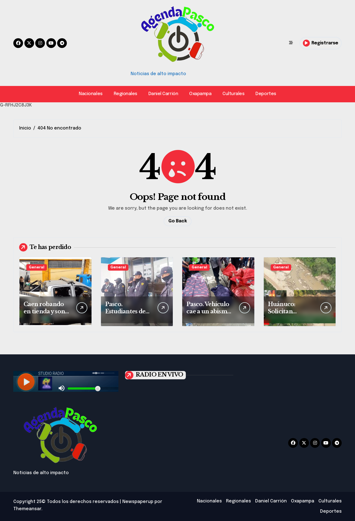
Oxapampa (200, 94)
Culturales (233, 94)
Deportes (265, 94)
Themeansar (27, 509)
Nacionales (90, 94)
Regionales (125, 94)
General (36, 267)
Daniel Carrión (163, 94)
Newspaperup (137, 501)
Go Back (177, 221)
